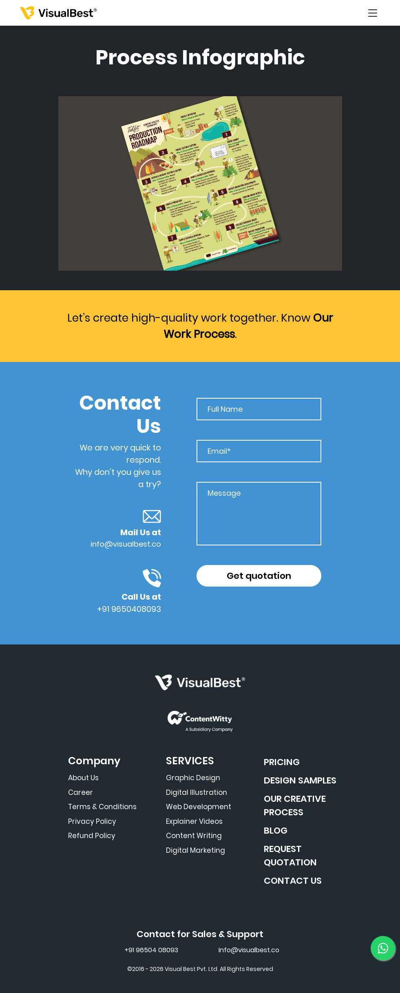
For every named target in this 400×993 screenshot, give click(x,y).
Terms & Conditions (102, 807)
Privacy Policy (92, 821)
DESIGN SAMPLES (300, 780)
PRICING (282, 762)
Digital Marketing (195, 850)
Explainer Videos (194, 821)
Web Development (198, 807)
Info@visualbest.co (249, 950)
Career (80, 792)
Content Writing (194, 836)
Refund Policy (91, 836)
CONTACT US (293, 880)
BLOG (275, 830)
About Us (83, 778)
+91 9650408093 (129, 609)
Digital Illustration (196, 792)
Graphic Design (193, 778)
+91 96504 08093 (151, 950)
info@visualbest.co (126, 544)
